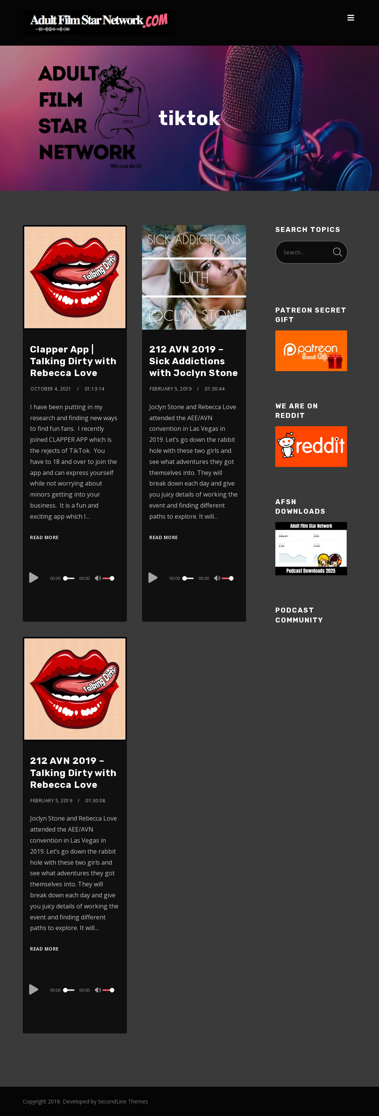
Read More (44, 537)
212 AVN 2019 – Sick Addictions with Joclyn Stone (193, 361)
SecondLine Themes (123, 1101)
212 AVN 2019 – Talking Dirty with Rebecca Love (73, 773)
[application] (75, 578)
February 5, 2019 (170, 389)
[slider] (69, 578)
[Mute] (99, 579)
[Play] (33, 577)
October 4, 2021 (50, 389)
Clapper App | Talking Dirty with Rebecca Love (73, 361)
